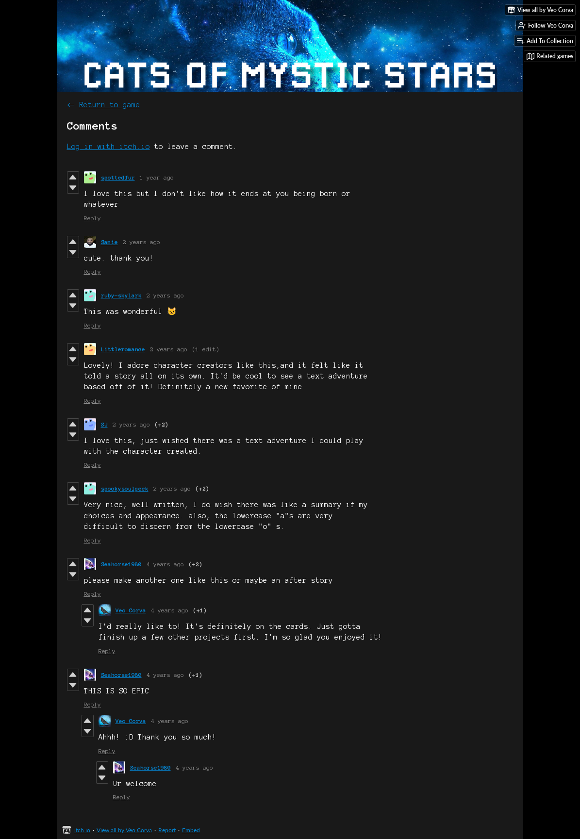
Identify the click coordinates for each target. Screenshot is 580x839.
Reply (92, 218)
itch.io (82, 830)
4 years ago (165, 564)
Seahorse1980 (121, 564)
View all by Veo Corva (124, 830)
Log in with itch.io (108, 146)
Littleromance (123, 349)
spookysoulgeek (125, 488)
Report (167, 830)
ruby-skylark (121, 295)
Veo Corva (131, 610)
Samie (109, 242)
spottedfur (118, 177)
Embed (191, 830)
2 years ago (141, 242)
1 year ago (157, 177)
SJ (104, 424)
